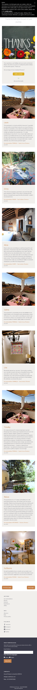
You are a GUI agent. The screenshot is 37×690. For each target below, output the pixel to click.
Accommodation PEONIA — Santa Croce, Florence (16, 577)
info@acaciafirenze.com (9, 676)
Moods (5, 600)
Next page (31, 587)
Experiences (7, 603)
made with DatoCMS (18, 688)
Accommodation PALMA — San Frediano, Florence (16, 199)
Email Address (7, 649)
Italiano (7, 657)
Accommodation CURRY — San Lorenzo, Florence (16, 264)
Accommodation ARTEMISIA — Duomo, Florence (16, 522)
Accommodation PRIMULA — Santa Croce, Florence (16, 143)
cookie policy (8, 11)
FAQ (5, 615)
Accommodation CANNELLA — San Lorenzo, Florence (17, 381)
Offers (5, 605)
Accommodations (8, 598)
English (12, 657)
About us (6, 613)
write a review (18, 74)
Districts (6, 602)
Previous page (7, 587)
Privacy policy (7, 616)
